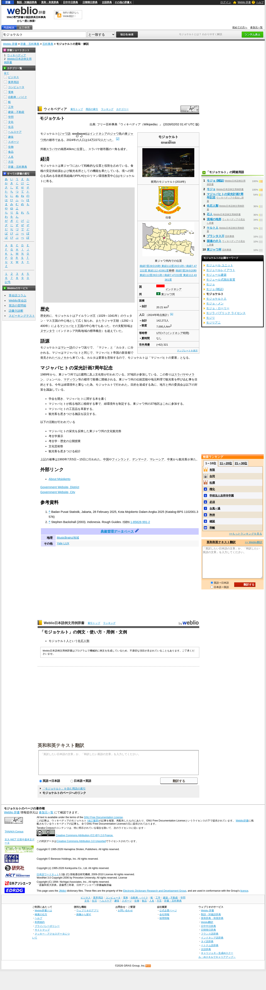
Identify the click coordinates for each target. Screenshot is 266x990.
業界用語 (13, 82)
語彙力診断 (16, 310)
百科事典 (47, 43)
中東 (170, 459)
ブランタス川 (215, 236)
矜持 (212, 514)
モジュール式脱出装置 (220, 279)
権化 (212, 489)
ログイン (225, 2)
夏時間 (146, 338)
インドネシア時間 (177, 333)
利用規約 (40, 922)
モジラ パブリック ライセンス (226, 313)
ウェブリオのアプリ (87, 910)
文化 (11, 121)
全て (6, 73)
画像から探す (83, 914)
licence (244, 890)
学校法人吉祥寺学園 (221, 495)
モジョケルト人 (216, 298)
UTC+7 (160, 333)
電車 (11, 92)
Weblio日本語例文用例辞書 (64, 623)
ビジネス (13, 77)
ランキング (107, 109)
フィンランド (120, 459)
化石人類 (83, 641)
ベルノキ (60, 357)
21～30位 (241, 463)
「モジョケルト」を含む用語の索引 (64, 788)
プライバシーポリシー (47, 926)
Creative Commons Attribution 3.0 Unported (81, 841)
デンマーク (139, 459)
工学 (11, 107)
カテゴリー (122, 109)
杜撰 (212, 482)
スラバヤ (52, 149)
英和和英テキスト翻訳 (61, 745)
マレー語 (66, 347)
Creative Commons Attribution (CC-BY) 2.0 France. (84, 835)
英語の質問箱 (17, 305)
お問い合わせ (125, 910)
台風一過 (214, 508)
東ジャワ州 (168, 294)
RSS (148, 966)
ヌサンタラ (47, 330)
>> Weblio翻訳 (253, 542)
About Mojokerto (59, 479)
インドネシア (173, 289)
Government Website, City (57, 492)
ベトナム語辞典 (209, 945)
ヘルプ (260, 2)
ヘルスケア (15, 131)
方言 (11, 161)
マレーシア (157, 459)
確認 (212, 521)
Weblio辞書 (242, 820)
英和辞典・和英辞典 (212, 918)
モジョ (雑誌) (215, 180)
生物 (11, 146)
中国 (106, 459)
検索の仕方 (41, 914)
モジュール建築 (216, 274)
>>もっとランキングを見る (245, 533)
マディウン (71, 379)
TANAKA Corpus (14, 831)
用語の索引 (92, 109)
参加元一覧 (256, 27)
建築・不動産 (16, 112)
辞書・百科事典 (29, 43)
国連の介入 (214, 241)
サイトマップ (42, 929)
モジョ (211, 189)
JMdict (62, 890)
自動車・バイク (17, 97)
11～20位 (226, 463)
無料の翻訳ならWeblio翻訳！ (71, 14)
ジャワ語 (64, 133)
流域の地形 (214, 219)
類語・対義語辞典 (27, 2)
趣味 (11, 136)
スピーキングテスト (22, 315)
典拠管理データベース (117, 531)
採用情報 (164, 918)
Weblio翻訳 (207, 922)
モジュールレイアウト (220, 270)
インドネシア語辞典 (212, 937)
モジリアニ (213, 322)
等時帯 (143, 333)
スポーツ (13, 141)
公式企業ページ (168, 910)
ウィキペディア (55, 109)
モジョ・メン (215, 303)
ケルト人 (212, 227)
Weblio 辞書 (244, 2)
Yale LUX (63, 543)
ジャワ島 (116, 133)
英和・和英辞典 (50, 2)
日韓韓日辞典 (90, 2)
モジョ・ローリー (217, 308)
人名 (11, 156)
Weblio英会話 (18, 300)
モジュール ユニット (219, 265)
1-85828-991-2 (140, 522)
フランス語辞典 (209, 933)
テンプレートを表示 (187, 350)
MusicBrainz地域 (68, 537)
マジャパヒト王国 (71, 326)
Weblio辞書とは (43, 910)
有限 (212, 469)
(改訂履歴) (93, 820)
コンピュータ (16, 87)
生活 (11, 126)
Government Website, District (59, 487)
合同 (212, 476)
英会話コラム (17, 295)
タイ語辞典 (207, 941)
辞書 (7, 2)
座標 (171, 270)
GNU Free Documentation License (103, 817)
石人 (210, 214)
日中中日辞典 (70, 2)
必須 (212, 502)
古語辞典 (107, 2)
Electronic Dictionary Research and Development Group (154, 890)
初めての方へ (239, 27)
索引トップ (76, 109)
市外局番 (144, 344)
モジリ (210, 317)
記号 (8, 282)
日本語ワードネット (48, 874)
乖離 (212, 527)
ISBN (126, 522)
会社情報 (164, 914)
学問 (11, 117)
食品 (11, 151)
